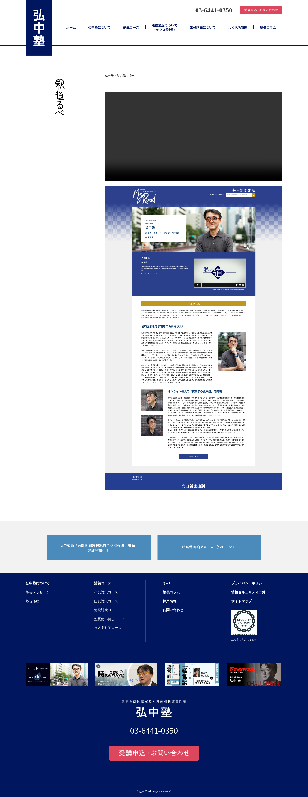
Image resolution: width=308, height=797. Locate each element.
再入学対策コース (107, 627)
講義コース (131, 27)
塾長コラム (268, 27)
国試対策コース (106, 601)
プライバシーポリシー (248, 583)
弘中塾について (99, 27)
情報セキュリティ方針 (248, 592)
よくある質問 (237, 27)
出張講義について (203, 27)
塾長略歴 (32, 601)
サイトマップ (241, 601)
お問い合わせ (173, 610)
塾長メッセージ (38, 592)
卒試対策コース (106, 592)
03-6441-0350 (211, 10)
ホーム (71, 27)
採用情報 (169, 601)
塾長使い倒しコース (109, 619)
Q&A (167, 583)
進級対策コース (106, 610)
